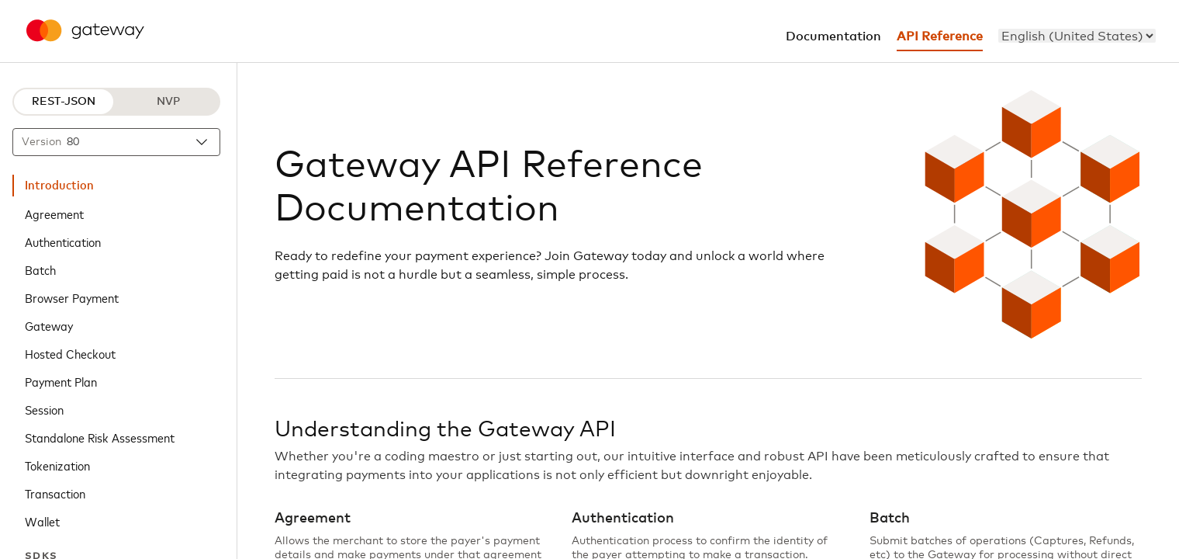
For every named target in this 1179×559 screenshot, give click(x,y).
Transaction (55, 493)
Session (44, 409)
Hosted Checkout (70, 353)
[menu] (1077, 36)
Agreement (54, 213)
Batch (40, 269)
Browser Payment (72, 297)
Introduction (59, 185)
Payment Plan (61, 381)
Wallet (42, 520)
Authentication (63, 241)
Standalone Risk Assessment (100, 437)
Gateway (49, 325)
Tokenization (57, 465)
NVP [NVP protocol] (168, 101)
